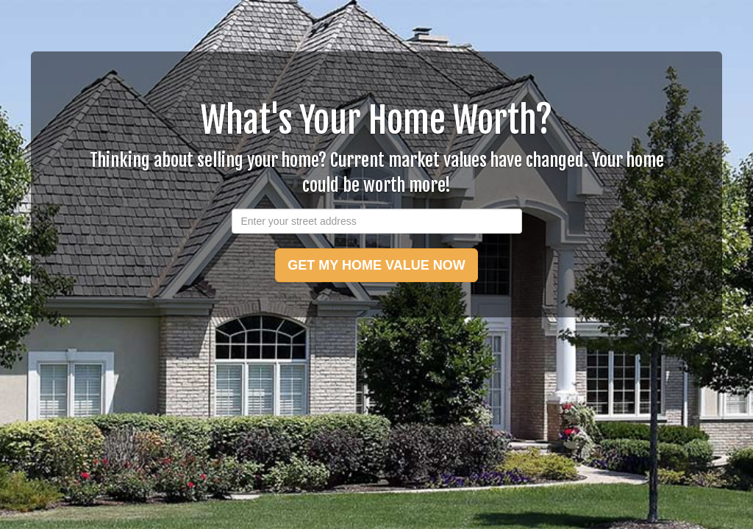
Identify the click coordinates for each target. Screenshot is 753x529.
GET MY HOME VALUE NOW (376, 265)
